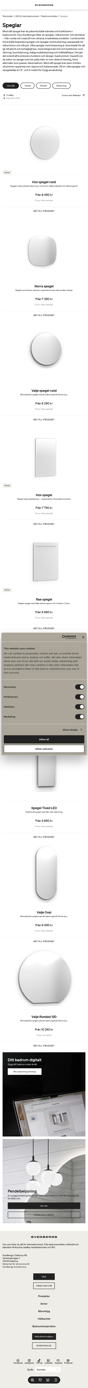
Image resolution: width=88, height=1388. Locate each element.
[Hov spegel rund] (44, 164)
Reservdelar (44, 1345)
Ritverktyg (44, 1311)
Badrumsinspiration (44, 1326)
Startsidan (8, 16)
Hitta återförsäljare (44, 1336)
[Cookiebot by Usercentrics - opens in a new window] (62, 637)
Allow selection (44, 748)
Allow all (44, 739)
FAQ (44, 1276)
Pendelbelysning (44, 1214)
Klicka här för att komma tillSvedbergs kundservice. (16, 1265)
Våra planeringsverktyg (24, 1071)
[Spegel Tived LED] (44, 790)
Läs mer (44, 1205)
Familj (27, 85)
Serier (44, 1303)
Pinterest (68, 1361)
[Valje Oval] (44, 894)
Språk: (30, 1369)
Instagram (29, 1361)
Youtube (58, 1361)
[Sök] (32, 1380)
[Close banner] (83, 637)
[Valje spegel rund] (44, 373)
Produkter (44, 1296)
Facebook (18, 1361)
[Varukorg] (48, 1380)
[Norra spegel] (44, 268)
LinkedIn (48, 1361)
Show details (70, 729)
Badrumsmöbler (49, 16)
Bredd (43, 85)
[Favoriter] (40, 1380)
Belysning (61, 85)
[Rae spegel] (44, 581)
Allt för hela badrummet (27, 16)
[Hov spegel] (44, 477)
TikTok (39, 1361)
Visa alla (11, 85)
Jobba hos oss (44, 1285)
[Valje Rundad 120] (44, 999)
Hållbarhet (44, 1318)
